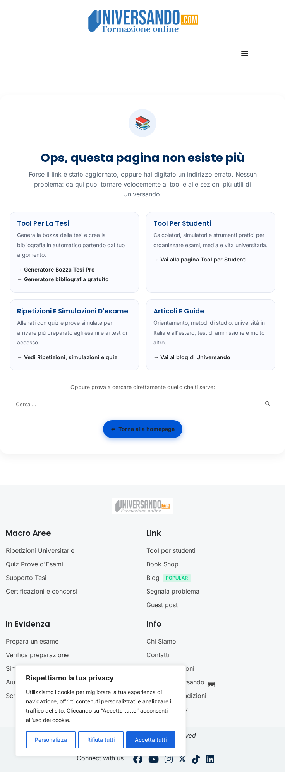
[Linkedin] (210, 760)
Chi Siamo (161, 641)
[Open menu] (245, 53)
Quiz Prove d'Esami (34, 564)
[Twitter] (182, 760)
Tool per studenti (171, 550)
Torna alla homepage (143, 429)
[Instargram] (169, 760)
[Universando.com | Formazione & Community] (143, 20)
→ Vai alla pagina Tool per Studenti (200, 259)
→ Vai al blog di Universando (191, 357)
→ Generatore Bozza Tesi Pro (56, 269)
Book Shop (162, 564)
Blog (170, 578)
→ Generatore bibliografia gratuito (63, 279)
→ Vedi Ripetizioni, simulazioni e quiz (67, 357)
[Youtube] (153, 760)
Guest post (162, 605)
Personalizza (50, 739)
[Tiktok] (196, 760)
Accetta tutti (151, 739)
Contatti (157, 655)
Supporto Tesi (26, 578)
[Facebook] (137, 760)
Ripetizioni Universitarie (40, 550)
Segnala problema (172, 591)
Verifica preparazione (37, 655)
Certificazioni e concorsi (41, 591)
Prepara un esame (32, 641)
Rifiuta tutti (101, 739)
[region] (100, 711)
